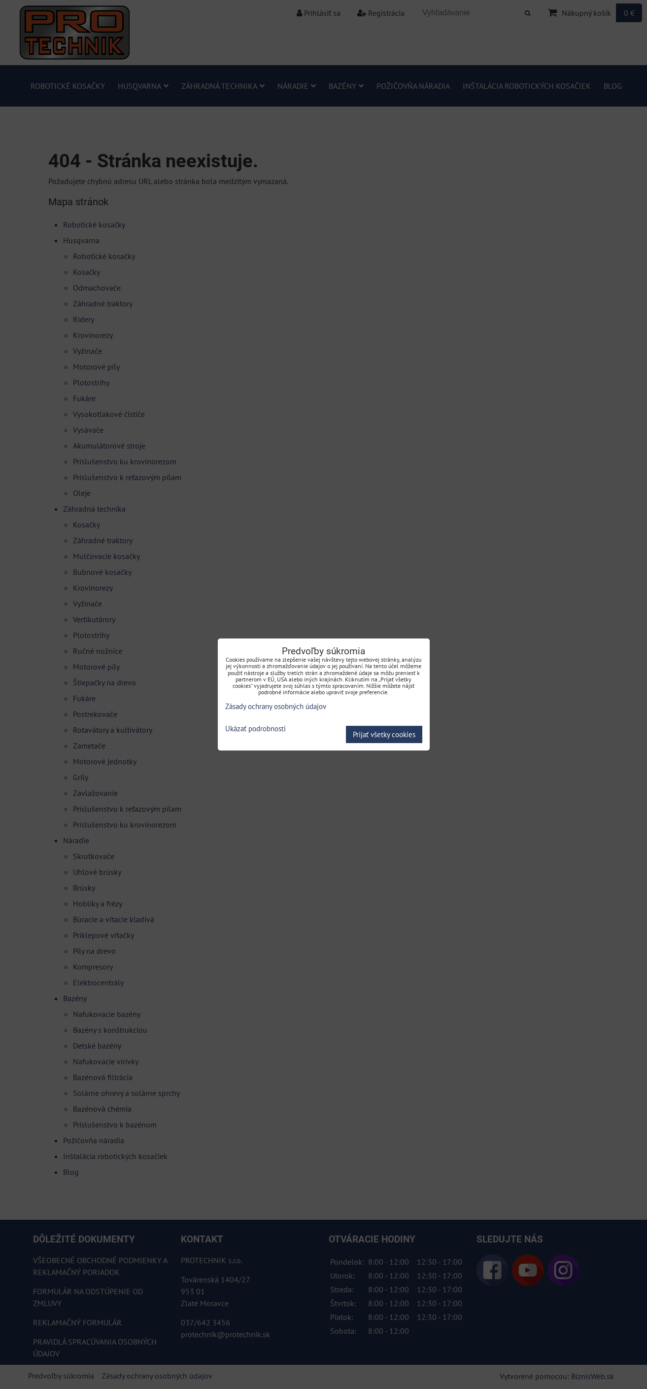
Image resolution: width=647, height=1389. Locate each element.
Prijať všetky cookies (384, 734)
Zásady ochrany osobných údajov (275, 706)
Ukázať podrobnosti (255, 729)
